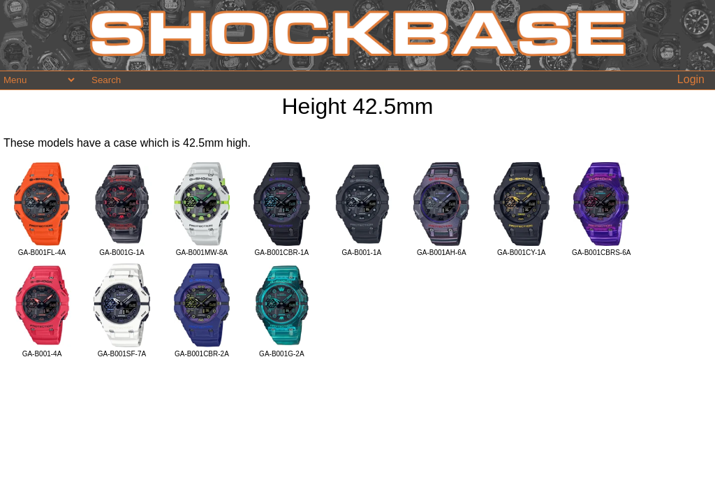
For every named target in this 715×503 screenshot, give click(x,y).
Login (691, 79)
